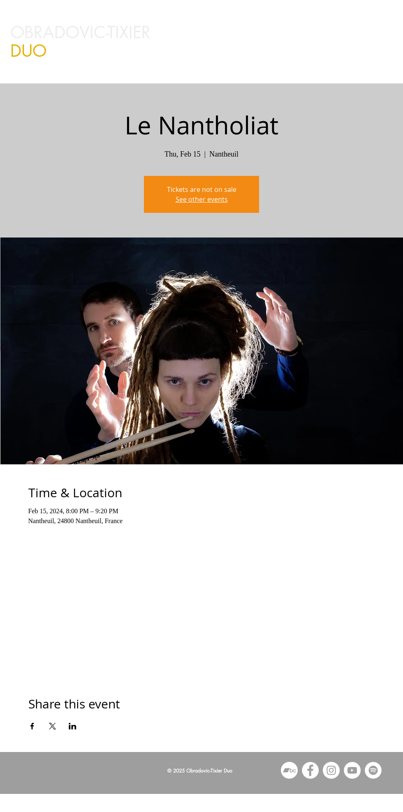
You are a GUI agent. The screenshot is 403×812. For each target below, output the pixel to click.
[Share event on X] (52, 726)
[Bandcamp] (289, 770)
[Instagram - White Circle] (331, 770)
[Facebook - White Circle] (310, 770)
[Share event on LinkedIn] (72, 726)
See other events (202, 199)
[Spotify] (373, 770)
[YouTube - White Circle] (352, 770)
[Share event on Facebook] (32, 726)
